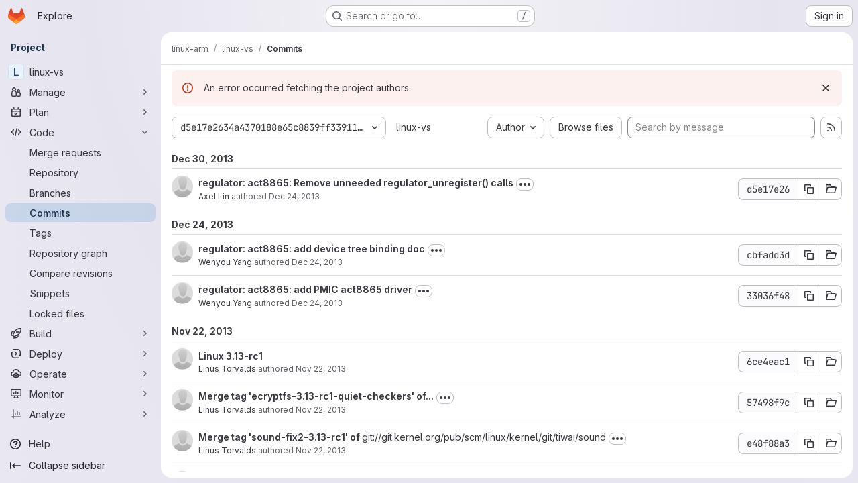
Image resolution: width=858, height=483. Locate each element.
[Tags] (80, 232)
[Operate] (80, 373)
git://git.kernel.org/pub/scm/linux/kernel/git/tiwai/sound (484, 437)
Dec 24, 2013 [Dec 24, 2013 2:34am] (317, 303)
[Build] (80, 333)
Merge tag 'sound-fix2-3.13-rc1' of (280, 437)
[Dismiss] (826, 88)
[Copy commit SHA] (809, 189)
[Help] (80, 444)
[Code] (80, 132)
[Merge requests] (80, 152)
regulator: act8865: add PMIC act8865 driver (305, 289)
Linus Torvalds (227, 369)
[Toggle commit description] (525, 184)
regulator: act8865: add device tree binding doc (311, 248)
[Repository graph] (80, 253)
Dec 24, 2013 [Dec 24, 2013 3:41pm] (294, 196)
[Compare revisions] (80, 273)
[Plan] (80, 112)
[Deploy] (80, 353)
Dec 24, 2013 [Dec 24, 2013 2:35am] (317, 262)
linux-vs (413, 127)
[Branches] (80, 192)
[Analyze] (80, 414)
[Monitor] (80, 393)
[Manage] (80, 92)
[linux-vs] (80, 71)
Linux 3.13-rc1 (230, 356)
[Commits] (80, 212)
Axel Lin (213, 196)
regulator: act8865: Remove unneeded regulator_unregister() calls (355, 183)
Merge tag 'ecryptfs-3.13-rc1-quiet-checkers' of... (316, 396)
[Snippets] (80, 293)
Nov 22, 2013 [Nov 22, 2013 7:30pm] (321, 369)
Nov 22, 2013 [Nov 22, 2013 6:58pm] (321, 410)
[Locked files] (80, 313)
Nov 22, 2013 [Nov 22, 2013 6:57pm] (321, 450)
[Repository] (80, 172)
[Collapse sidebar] (80, 465)
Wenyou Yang (225, 262)
